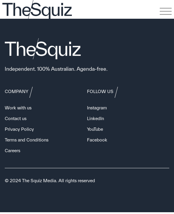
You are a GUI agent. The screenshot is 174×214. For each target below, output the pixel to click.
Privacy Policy (19, 129)
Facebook (97, 139)
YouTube (95, 129)
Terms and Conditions (26, 139)
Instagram (97, 107)
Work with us (18, 107)
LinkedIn (95, 118)
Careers (12, 150)
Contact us (15, 118)
